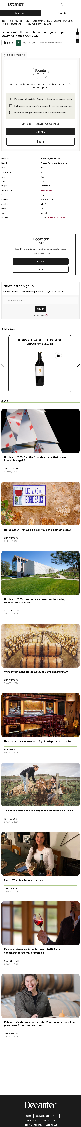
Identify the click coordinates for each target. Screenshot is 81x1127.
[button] (14, 55)
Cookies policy (32, 1120)
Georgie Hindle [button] (11, 610)
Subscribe (20, 13)
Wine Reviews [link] (16, 20)
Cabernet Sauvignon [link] (63, 20)
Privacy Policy (49, 1120)
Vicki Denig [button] (9, 749)
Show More (40, 315)
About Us (27, 1115)
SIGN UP (40, 309)
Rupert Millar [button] (11, 468)
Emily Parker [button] (10, 888)
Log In (40, 142)
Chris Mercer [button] (11, 538)
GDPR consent (52, 1124)
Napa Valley (46, 190)
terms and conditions (33, 1124)
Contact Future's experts (46, 1115)
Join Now (40, 131)
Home (3, 20)
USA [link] (27, 20)
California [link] (38, 20)
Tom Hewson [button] (10, 819)
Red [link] (48, 20)
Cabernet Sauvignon (56, 217)
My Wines (8, 43)
